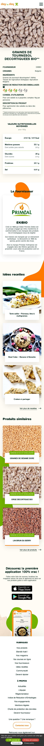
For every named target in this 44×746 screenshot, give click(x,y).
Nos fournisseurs (22, 663)
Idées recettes (22, 667)
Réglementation (22, 694)
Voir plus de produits (30, 550)
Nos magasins (22, 655)
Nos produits (22, 648)
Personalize (16, 743)
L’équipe (22, 690)
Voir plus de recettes (30, 408)
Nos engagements (22, 701)
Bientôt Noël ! (22, 652)
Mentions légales (22, 705)
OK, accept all (13, 740)
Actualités (22, 686)
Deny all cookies (31, 740)
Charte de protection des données (22, 709)
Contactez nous (22, 725)
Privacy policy (29, 743)
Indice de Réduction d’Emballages (22, 698)
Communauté (22, 671)
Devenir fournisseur (22, 713)
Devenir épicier (22, 674)
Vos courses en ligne (22, 659)
